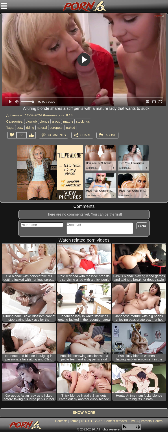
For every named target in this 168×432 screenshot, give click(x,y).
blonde (44, 121)
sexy (20, 127)
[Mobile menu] (3, 5)
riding (30, 127)
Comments (57, 135)
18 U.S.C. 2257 (91, 421)
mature (68, 121)
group (56, 121)
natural (42, 127)
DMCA (133, 421)
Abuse (110, 135)
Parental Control (152, 421)
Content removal (115, 421)
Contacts (61, 421)
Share (85, 135)
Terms (74, 421)
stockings (83, 121)
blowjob (31, 121)
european (56, 127)
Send (142, 225)
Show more (84, 413)
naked (70, 127)
